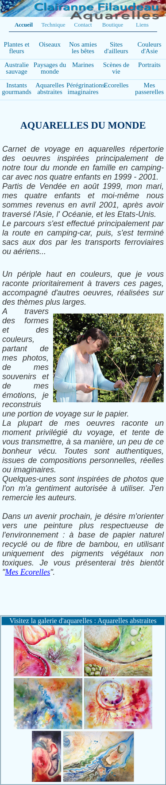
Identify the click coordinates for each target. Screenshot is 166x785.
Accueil (24, 24)
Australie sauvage (16, 68)
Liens (142, 24)
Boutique (113, 24)
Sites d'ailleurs (116, 48)
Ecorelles (116, 85)
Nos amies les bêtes (83, 48)
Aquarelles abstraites (49, 88)
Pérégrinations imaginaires (85, 88)
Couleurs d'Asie (149, 48)
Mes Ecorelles (27, 572)
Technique (54, 24)
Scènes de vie (116, 68)
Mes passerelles (149, 88)
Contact (83, 24)
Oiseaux (50, 44)
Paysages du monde (50, 68)
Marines (83, 64)
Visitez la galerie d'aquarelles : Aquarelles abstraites (82, 620)
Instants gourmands (16, 88)
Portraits (149, 64)
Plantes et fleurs (17, 48)
